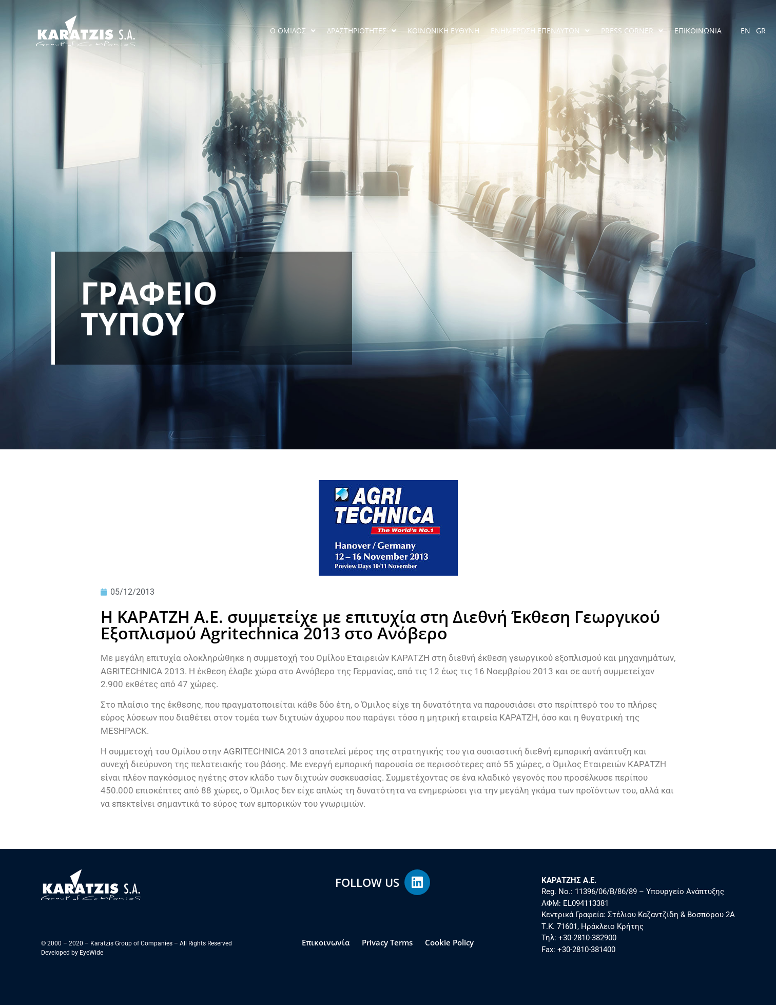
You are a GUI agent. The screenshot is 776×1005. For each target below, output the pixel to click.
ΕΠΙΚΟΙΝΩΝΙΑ (698, 30)
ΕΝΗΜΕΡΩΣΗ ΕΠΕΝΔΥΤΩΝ (540, 31)
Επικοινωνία (326, 942)
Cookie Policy (449, 942)
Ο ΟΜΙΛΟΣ (293, 31)
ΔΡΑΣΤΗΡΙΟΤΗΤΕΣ (361, 31)
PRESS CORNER (632, 31)
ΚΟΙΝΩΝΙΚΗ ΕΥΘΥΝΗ (443, 30)
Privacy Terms (387, 942)
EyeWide (91, 952)
